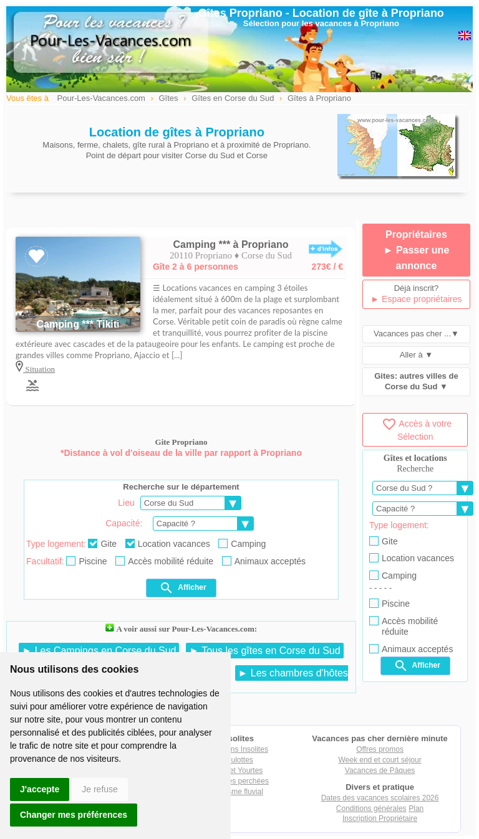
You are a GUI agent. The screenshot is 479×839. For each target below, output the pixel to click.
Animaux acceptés (264, 561)
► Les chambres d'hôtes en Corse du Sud (245, 679)
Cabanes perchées (237, 781)
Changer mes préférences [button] (73, 815)
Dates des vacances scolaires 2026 (380, 798)
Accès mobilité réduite (164, 561)
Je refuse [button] (100, 789)
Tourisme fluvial (237, 791)
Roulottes (237, 760)
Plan (416, 808)
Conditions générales (371, 808)
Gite (102, 544)
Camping (242, 544)
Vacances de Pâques (380, 770)
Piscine (86, 561)
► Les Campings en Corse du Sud (99, 650)
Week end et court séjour (379, 760)
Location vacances (167, 544)
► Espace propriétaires (416, 299)
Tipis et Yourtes (237, 770)
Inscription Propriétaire (379, 818)
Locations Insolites (237, 749)
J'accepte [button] (39, 789)
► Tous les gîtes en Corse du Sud (264, 650)
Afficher (182, 588)
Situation (39, 369)
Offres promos (380, 749)
